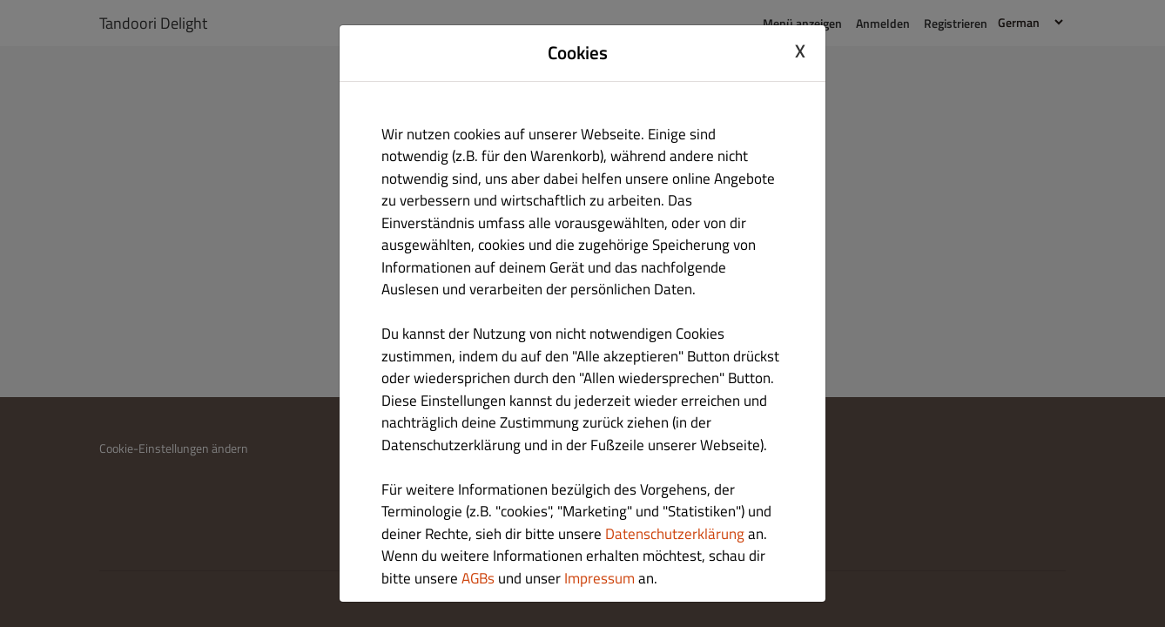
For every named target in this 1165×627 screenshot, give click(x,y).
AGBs (478, 578)
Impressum (599, 578)
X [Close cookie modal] (800, 50)
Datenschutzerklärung (674, 533)
